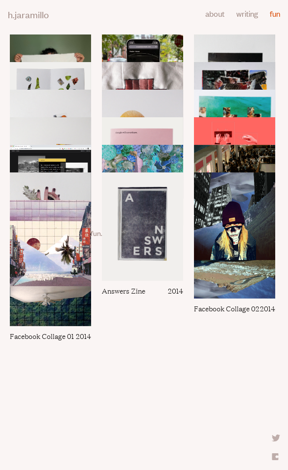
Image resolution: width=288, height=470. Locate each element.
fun (275, 13)
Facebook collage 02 (226, 308)
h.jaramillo (28, 14)
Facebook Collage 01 (42, 336)
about (214, 13)
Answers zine (123, 290)
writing (247, 13)
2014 (175, 290)
